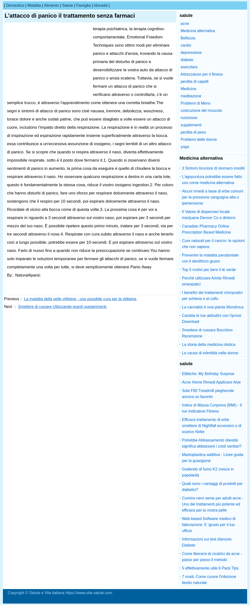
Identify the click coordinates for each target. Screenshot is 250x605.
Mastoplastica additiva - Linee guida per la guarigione (212, 458)
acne (185, 23)
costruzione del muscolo (201, 110)
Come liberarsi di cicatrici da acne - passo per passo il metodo (212, 557)
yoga (185, 147)
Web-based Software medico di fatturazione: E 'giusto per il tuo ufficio (209, 525)
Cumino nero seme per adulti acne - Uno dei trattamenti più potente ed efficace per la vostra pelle (212, 504)
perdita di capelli (194, 81)
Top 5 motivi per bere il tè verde (209, 270)
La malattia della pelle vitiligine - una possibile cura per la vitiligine (81, 299)
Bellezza (188, 38)
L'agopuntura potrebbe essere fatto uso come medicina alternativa (212, 180)
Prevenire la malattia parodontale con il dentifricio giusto (210, 258)
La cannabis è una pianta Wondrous (213, 307)
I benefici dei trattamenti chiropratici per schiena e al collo (212, 296)
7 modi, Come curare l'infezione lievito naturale (209, 580)
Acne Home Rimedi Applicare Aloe (211, 382)
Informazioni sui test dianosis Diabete (206, 542)
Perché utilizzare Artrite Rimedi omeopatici (208, 281)
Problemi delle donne (199, 139)
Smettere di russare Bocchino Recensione (207, 333)
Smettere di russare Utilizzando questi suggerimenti (62, 307)
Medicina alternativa (198, 31)
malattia (34, 5)
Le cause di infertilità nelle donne (210, 353)
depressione (191, 52)
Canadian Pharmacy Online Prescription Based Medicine (206, 229)
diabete (187, 60)
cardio (186, 45)
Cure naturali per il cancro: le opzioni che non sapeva (213, 244)
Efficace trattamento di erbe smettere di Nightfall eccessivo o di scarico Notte (211, 426)
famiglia (83, 5)
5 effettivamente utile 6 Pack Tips (210, 568)
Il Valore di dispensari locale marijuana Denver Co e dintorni (208, 215)
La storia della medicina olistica (208, 344)
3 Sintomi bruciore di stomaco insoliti (213, 168)
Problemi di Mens (195, 103)
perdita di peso (193, 132)
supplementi (191, 125)
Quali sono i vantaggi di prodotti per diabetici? (212, 487)
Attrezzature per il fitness (202, 74)
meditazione (191, 96)
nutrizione (189, 118)
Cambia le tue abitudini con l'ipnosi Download (211, 318)
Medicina (188, 89)
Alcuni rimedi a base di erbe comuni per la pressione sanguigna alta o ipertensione (212, 197)
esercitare (189, 67)
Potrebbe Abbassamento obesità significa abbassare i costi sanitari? (212, 443)
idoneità (101, 5)
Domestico (15, 5)
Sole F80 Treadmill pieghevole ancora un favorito (208, 394)
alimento (51, 5)
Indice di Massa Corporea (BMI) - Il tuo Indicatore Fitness (212, 408)
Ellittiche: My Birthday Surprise (208, 374)
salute (67, 5)
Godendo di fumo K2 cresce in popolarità (208, 472)
